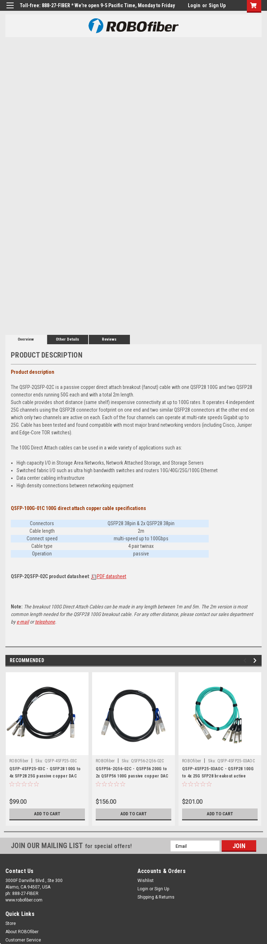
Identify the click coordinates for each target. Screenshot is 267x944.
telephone (45, 622)
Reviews (109, 339)
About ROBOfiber (22, 931)
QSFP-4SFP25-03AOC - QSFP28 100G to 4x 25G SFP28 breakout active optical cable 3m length (218, 776)
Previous (246, 660)
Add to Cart (47, 814)
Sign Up (217, 5)
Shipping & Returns (156, 897)
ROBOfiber (18, 760)
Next (256, 660)
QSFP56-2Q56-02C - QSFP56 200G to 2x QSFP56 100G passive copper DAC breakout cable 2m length (132, 776)
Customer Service (23, 940)
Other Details (67, 339)
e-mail (23, 622)
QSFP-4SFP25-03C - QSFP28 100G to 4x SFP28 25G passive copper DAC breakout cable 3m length (45, 776)
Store (10, 923)
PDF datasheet (111, 576)
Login (194, 5)
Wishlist (145, 880)
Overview (26, 339)
